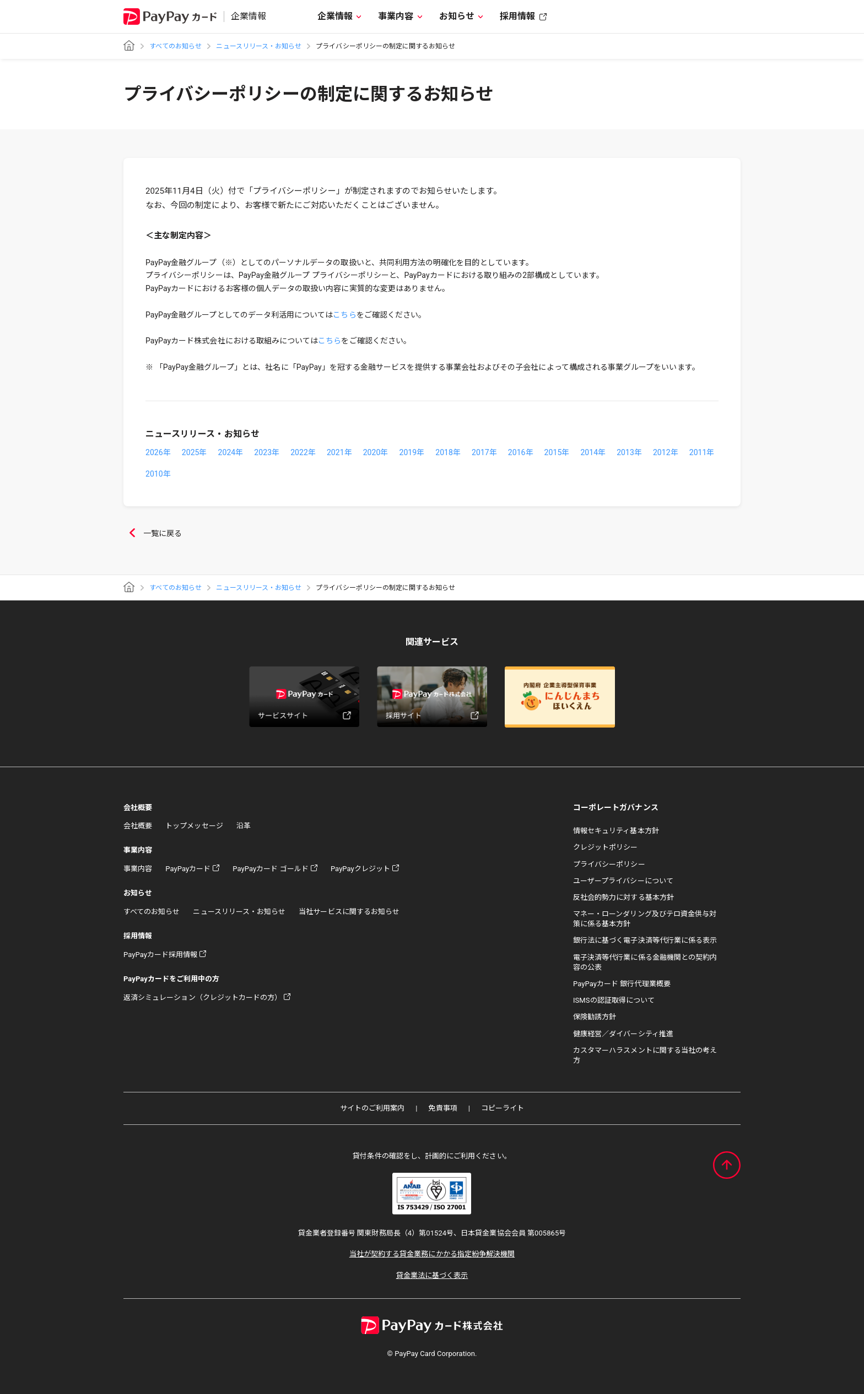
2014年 (593, 452)
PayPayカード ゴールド (271, 869)
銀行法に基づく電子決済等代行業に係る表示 (645, 940)
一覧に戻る (152, 533)
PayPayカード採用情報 (160, 954)
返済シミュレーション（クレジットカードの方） (202, 997)
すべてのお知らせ (175, 46)
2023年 (266, 452)
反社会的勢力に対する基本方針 (623, 897)
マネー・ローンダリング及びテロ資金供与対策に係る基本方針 (644, 919)
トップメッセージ (194, 826)
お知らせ (456, 16)
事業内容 (395, 16)
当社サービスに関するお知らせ (349, 912)
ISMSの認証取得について (614, 1000)
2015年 (557, 452)
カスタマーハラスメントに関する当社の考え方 (645, 1055)
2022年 (303, 452)
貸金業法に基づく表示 (432, 1275)
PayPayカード (187, 869)
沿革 (243, 826)
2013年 (629, 452)
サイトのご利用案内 (372, 1108)
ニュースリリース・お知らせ (258, 46)
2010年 (158, 473)
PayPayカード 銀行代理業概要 (622, 984)
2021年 (339, 452)
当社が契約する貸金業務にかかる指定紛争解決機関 (432, 1254)
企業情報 (335, 16)
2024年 (231, 452)
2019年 (411, 452)
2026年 (158, 452)
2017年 (484, 452)
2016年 (520, 452)
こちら (344, 314)
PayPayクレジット (360, 869)
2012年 (665, 452)
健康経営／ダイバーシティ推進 (623, 1034)
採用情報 (517, 16)
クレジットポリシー (605, 847)
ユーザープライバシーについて (623, 881)
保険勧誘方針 (594, 1017)
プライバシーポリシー (609, 864)
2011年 (702, 452)
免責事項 (442, 1108)
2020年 (375, 452)
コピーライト (502, 1108)
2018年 (448, 452)
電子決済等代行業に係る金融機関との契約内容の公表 (645, 962)
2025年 (194, 452)
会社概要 (137, 826)
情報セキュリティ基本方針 (616, 831)
